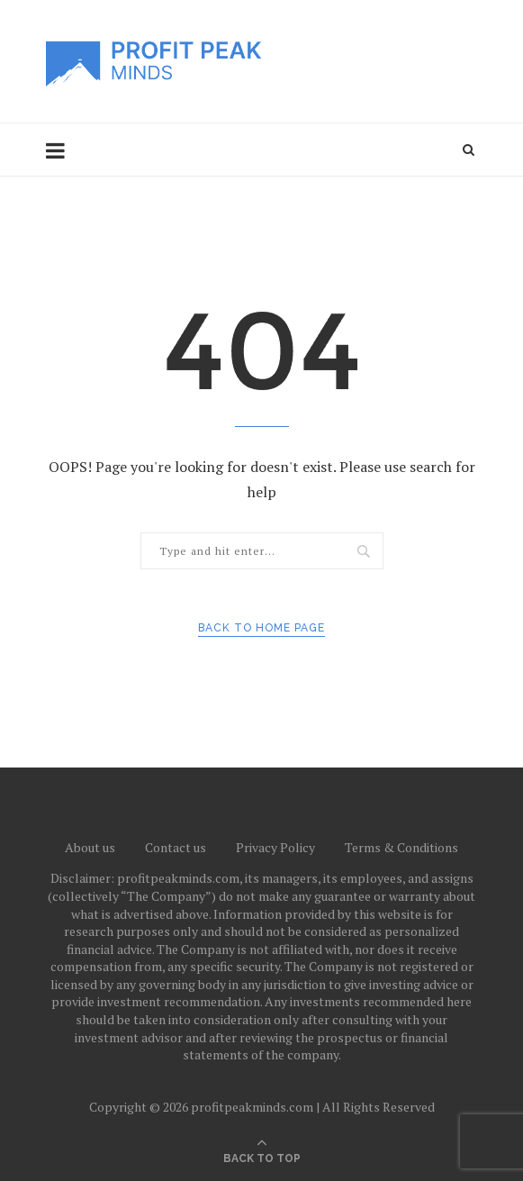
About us (90, 847)
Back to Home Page (261, 628)
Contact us (175, 847)
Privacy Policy (275, 847)
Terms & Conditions (401, 847)
